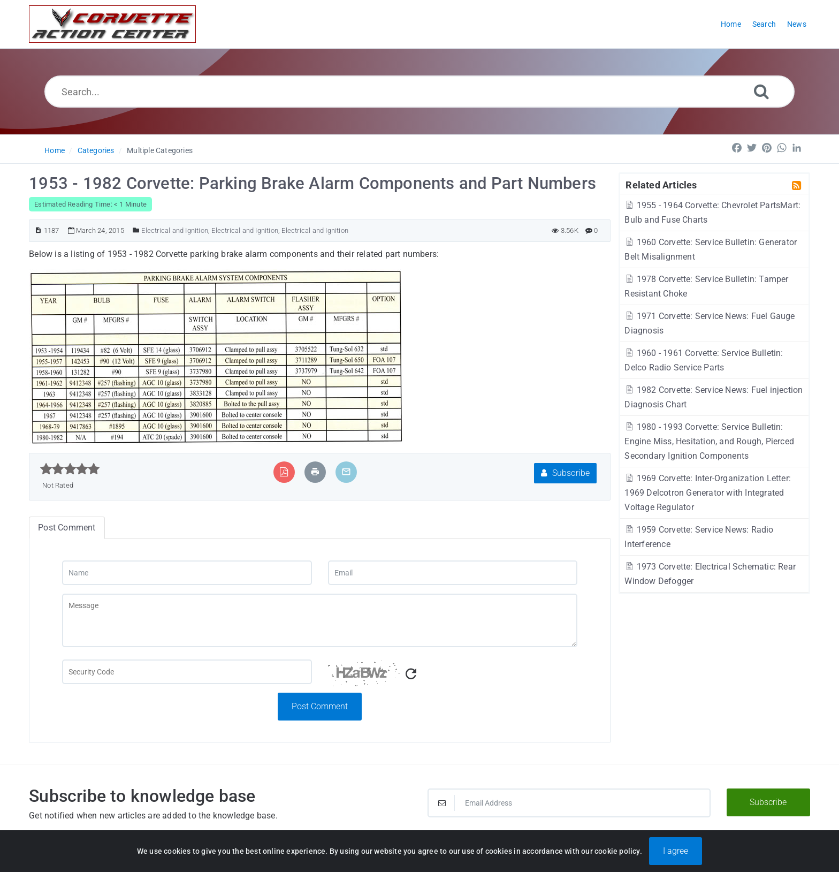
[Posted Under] (136, 230)
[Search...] (419, 91)
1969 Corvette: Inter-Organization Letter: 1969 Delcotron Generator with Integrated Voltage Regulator (707, 492)
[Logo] (112, 24)
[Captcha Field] (186, 671)
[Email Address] (569, 802)
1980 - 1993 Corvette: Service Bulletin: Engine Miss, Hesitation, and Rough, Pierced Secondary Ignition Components (709, 441)
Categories (96, 150)
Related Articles (661, 184)
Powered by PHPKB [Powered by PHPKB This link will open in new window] (364, 851)
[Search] (761, 91)
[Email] (452, 572)
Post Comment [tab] (66, 527)
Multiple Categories (160, 150)
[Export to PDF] (284, 471)
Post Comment (320, 706)
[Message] (319, 620)
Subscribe (565, 473)
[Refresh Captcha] (411, 674)
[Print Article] (315, 471)
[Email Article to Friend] (346, 471)
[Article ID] (38, 230)
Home (54, 150)
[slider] (70, 468)
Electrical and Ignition (174, 230)
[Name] (186, 572)
